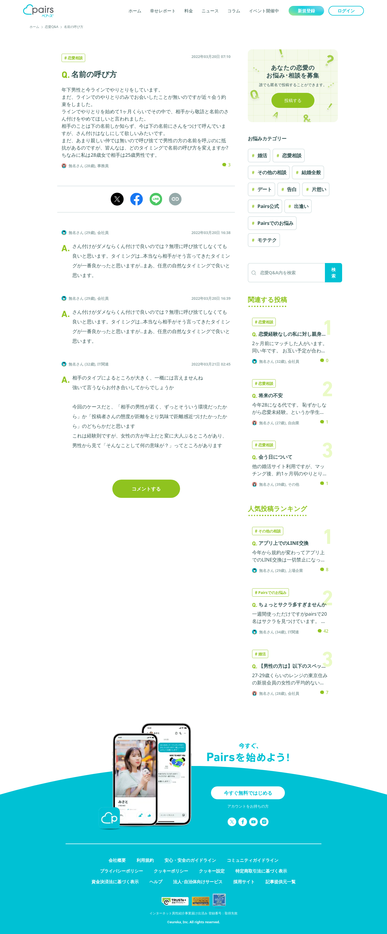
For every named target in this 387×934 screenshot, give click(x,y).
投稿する (293, 100)
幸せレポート (163, 11)
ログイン (346, 11)
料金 (188, 11)
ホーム (134, 11)
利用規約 (145, 860)
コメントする (146, 489)
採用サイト (244, 882)
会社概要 (117, 860)
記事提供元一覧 (281, 882)
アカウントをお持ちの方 (248, 806)
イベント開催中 (264, 11)
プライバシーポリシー (121, 871)
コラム (233, 11)
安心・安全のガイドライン (190, 860)
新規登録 (306, 11)
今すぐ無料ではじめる (248, 793)
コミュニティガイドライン (252, 860)
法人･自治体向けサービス (198, 882)
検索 (333, 273)
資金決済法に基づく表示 (115, 882)
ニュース (210, 11)
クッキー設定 (212, 871)
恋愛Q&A (51, 26)
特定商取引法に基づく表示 (261, 871)
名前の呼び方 (73, 26)
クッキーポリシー (171, 871)
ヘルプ (155, 882)
